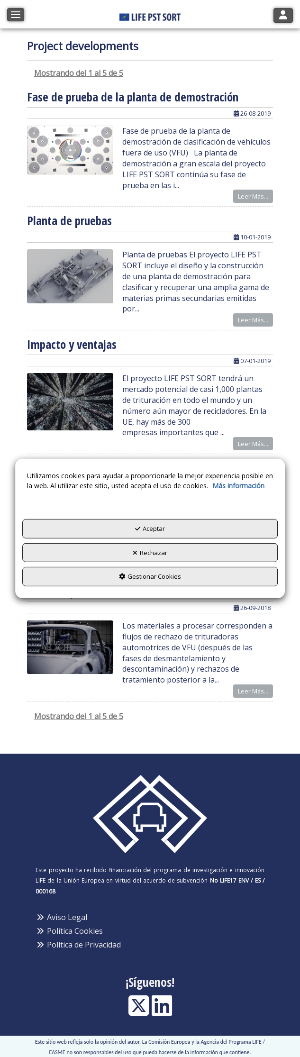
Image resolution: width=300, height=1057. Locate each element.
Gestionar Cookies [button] (150, 576)
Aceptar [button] (150, 528)
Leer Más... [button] (253, 196)
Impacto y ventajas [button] (72, 344)
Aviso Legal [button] (61, 917)
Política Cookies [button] (69, 931)
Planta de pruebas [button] (69, 220)
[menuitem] (150, 917)
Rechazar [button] (150, 552)
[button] (150, 14)
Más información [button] (238, 485)
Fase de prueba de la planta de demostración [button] (132, 97)
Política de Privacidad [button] (78, 944)
